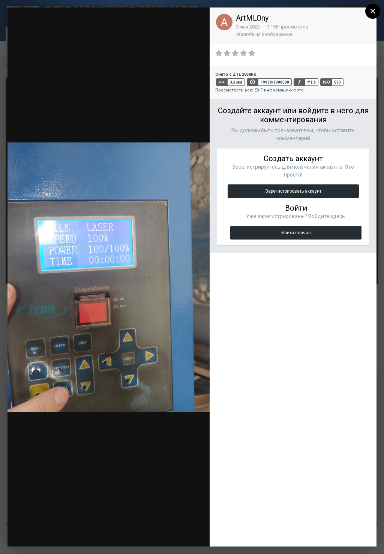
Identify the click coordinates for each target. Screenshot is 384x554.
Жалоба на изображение (264, 34)
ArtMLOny (252, 17)
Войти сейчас (296, 232)
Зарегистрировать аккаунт (293, 191)
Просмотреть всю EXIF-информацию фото (259, 90)
